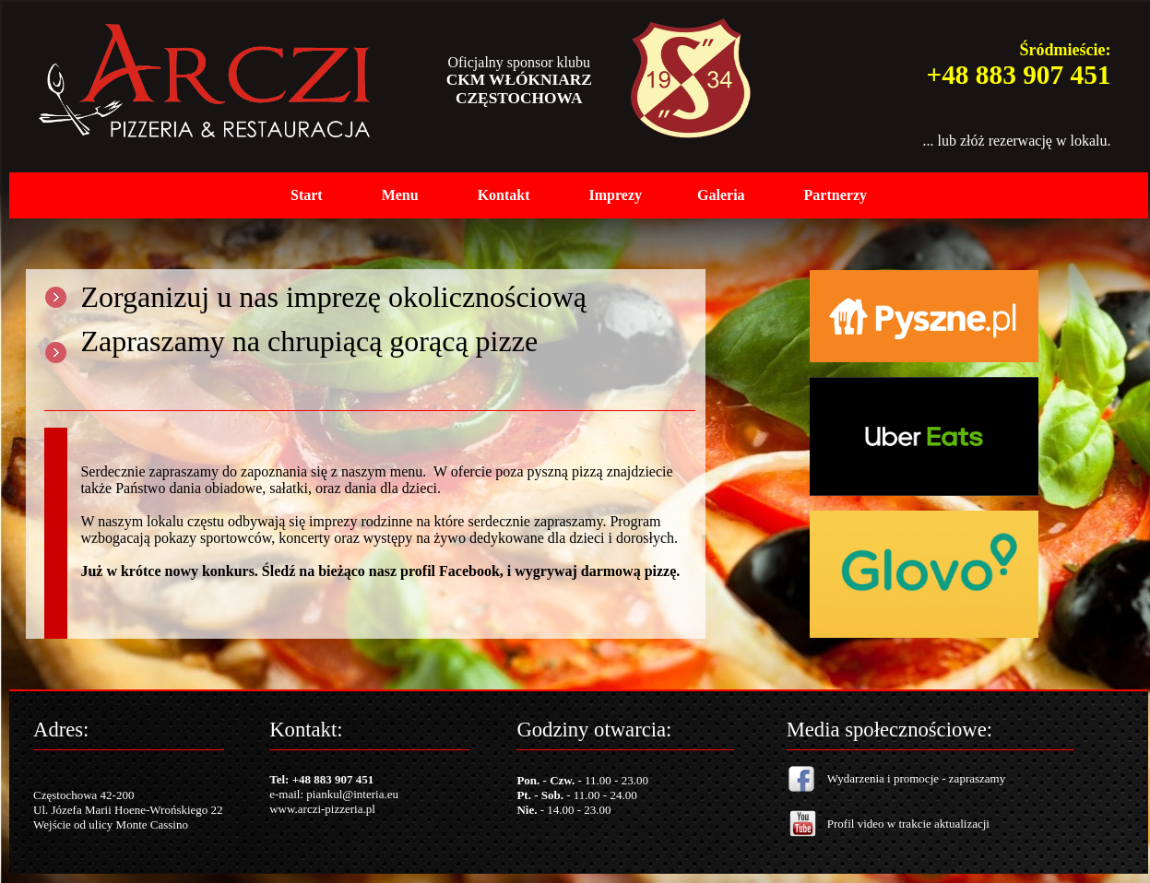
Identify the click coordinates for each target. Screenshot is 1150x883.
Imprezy (615, 195)
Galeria (721, 195)
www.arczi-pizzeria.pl (322, 809)
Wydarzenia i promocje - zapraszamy (916, 778)
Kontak (502, 195)
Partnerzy (835, 195)
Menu (400, 195)
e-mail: (287, 794)
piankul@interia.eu (352, 794)
